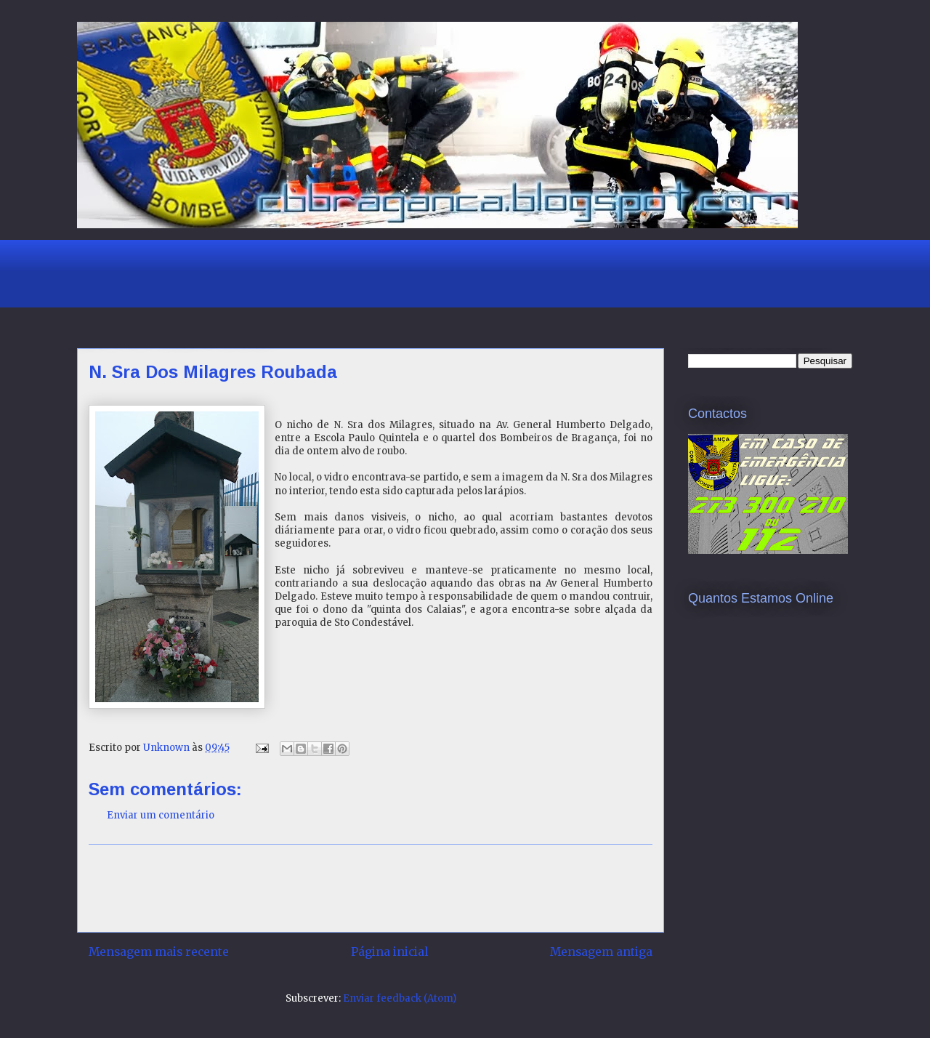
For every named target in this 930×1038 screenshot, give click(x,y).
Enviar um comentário (160, 815)
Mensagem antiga (601, 952)
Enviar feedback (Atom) (399, 998)
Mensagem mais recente (159, 952)
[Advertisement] (341, 272)
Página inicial (389, 952)
